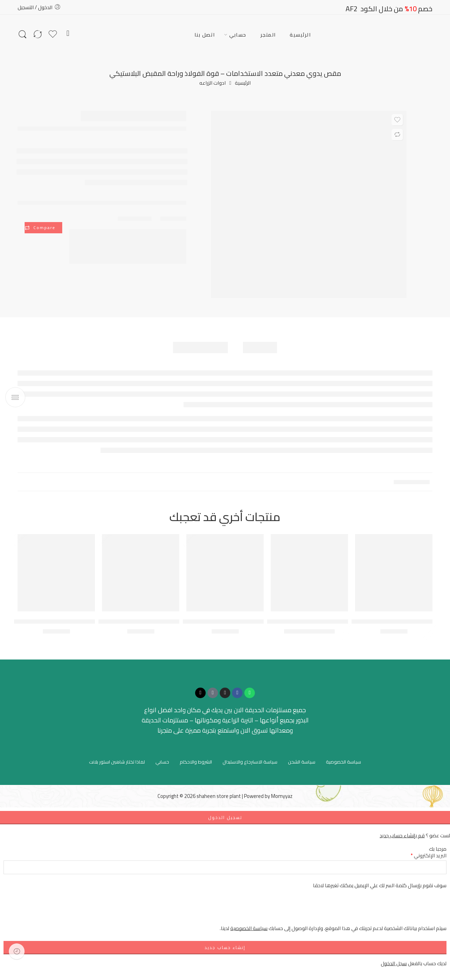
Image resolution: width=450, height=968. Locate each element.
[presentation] (393, 910)
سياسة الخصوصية (343, 762)
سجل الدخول (394, 963)
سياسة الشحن (301, 762)
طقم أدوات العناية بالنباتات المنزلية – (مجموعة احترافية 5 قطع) (189, 621)
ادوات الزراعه (212, 83)
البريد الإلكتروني (428, 855)
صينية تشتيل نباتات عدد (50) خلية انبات (51, 621)
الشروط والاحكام (196, 762)
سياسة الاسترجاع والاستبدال (250, 762)
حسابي (237, 34)
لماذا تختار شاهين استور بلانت (117, 762)
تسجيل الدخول (225, 817)
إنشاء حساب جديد (225, 947)
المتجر (268, 34)
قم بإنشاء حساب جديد (402, 835)
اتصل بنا (204, 34)
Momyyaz (281, 796)
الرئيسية (300, 34)
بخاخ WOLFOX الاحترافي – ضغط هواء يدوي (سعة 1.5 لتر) (110, 621)
